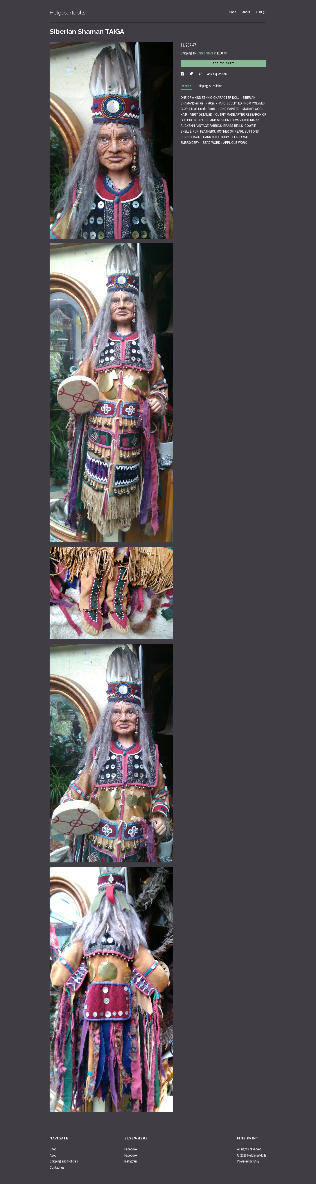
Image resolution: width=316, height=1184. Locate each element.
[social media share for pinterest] (200, 74)
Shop (232, 12)
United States (206, 53)
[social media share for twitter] (191, 74)
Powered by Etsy (248, 1161)
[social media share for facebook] (183, 74)
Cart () (261, 12)
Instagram (131, 1161)
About (246, 12)
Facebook (130, 1149)
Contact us (57, 1167)
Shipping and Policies (64, 1161)
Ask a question (217, 74)
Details (186, 85)
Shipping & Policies (209, 85)
